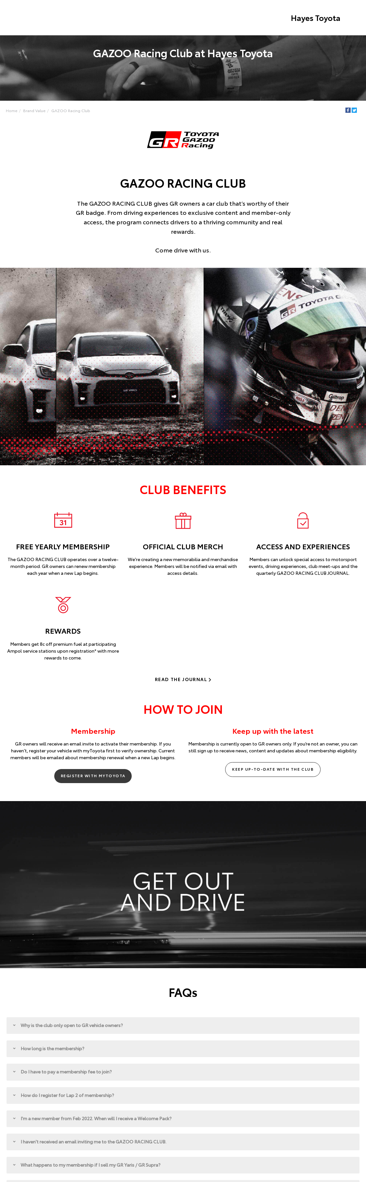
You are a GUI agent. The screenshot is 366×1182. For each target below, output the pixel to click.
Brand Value (34, 110)
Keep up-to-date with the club (273, 769)
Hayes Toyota (316, 18)
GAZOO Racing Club (70, 110)
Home (11, 110)
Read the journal (181, 679)
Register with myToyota (93, 776)
